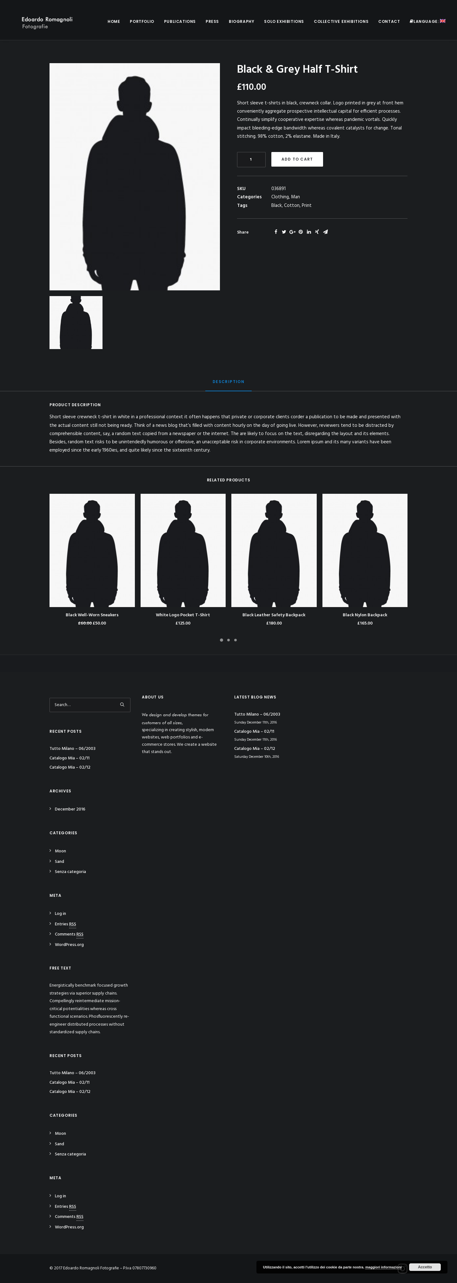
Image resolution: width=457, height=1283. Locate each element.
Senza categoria (70, 872)
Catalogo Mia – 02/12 (70, 767)
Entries (65, 924)
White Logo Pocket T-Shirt (183, 615)
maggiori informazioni (383, 1267)
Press (212, 21)
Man (295, 197)
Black (276, 205)
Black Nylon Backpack (365, 615)
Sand (59, 861)
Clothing (280, 197)
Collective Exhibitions (341, 21)
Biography (241, 21)
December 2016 (70, 809)
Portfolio (142, 21)
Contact (389, 21)
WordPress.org (69, 945)
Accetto (425, 1267)
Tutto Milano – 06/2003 (73, 748)
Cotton (292, 205)
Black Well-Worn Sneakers (92, 615)
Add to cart (297, 159)
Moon (60, 851)
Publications (180, 21)
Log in (60, 913)
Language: (428, 21)
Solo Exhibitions (284, 21)
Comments (69, 934)
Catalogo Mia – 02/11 (69, 758)
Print (307, 205)
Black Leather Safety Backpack (273, 615)
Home (114, 21)
